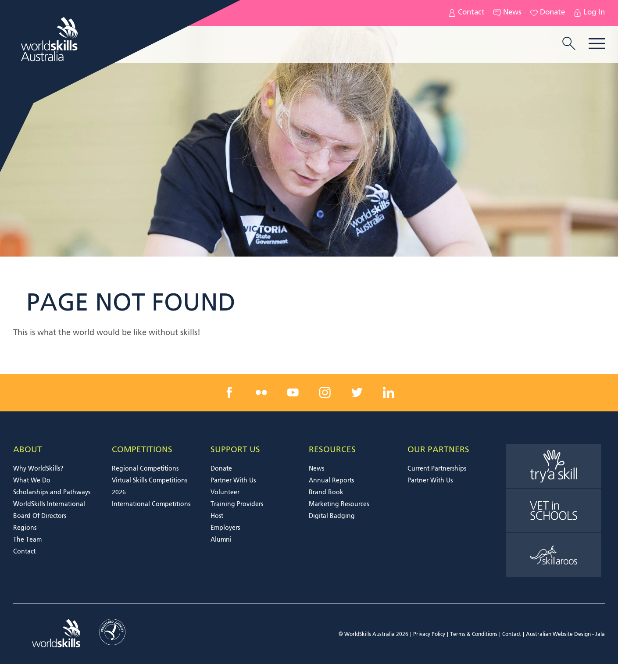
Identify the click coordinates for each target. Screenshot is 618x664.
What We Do (31, 481)
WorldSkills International (49, 504)
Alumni (221, 540)
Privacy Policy (429, 634)
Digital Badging (332, 516)
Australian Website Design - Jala (565, 634)
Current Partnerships (436, 469)
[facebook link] (229, 393)
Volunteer (225, 492)
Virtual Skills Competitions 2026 (149, 487)
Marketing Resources (339, 504)
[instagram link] (325, 393)
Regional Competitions (145, 469)
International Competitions (151, 504)
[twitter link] (357, 393)
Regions (24, 528)
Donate (547, 13)
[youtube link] (293, 393)
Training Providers (237, 504)
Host (217, 516)
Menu (597, 43)
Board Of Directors (39, 516)
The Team (27, 540)
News (507, 13)
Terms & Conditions (473, 634)
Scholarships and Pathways (51, 492)
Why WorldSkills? (38, 469)
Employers (225, 528)
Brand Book (326, 492)
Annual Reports (331, 481)
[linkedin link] (389, 393)
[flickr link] (261, 393)
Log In (589, 13)
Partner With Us (233, 481)
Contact (466, 13)
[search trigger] (568, 44)
